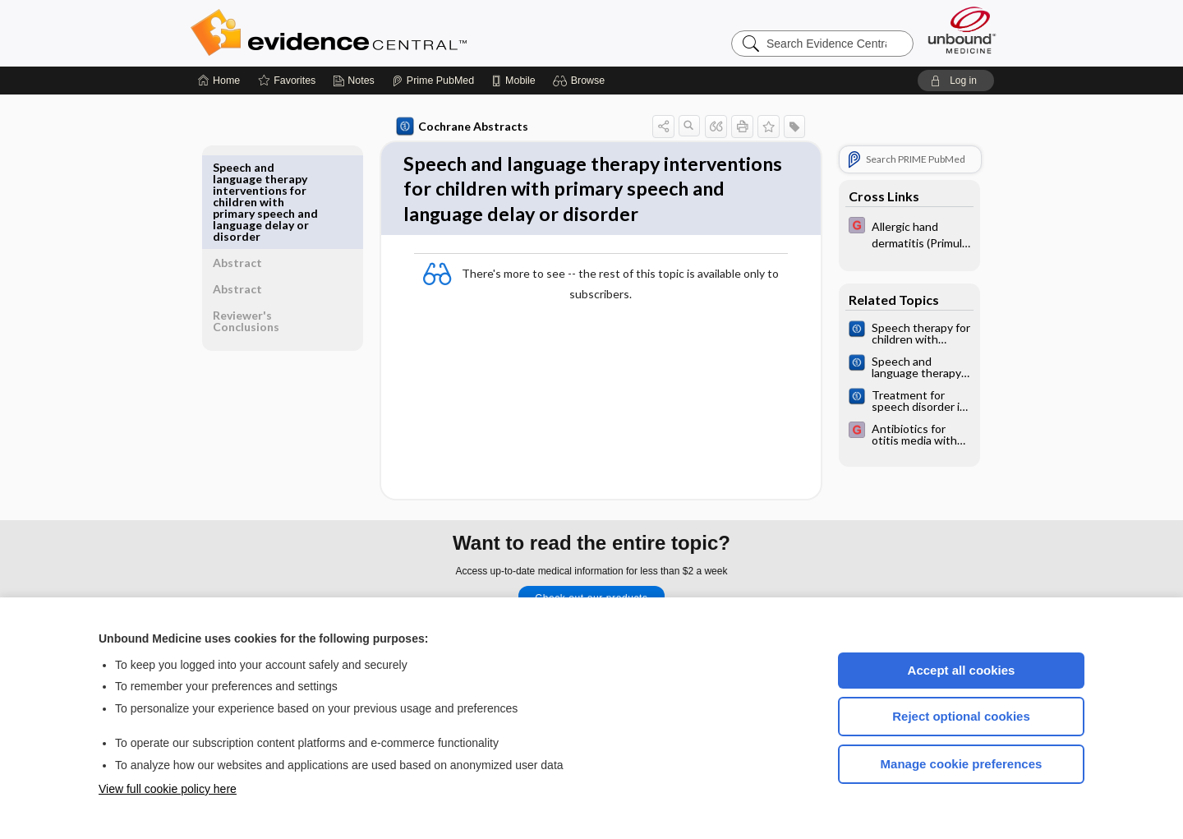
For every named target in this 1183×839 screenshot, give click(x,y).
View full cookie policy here (168, 788)
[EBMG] (906, 233)
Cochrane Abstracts (459, 126)
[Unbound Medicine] (962, 30)
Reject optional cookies (961, 716)
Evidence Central (394, 33)
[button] (581, 81)
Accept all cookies (961, 670)
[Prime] (433, 81)
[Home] (219, 81)
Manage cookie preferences (962, 764)
